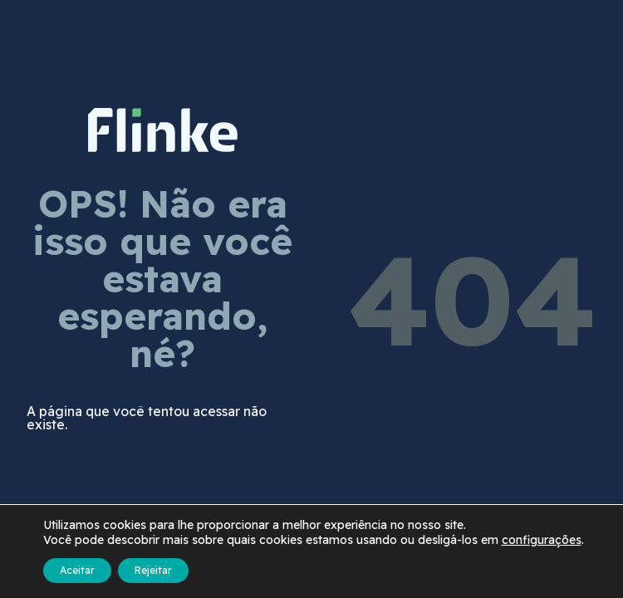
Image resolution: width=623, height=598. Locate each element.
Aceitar (77, 570)
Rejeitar (153, 570)
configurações (541, 539)
